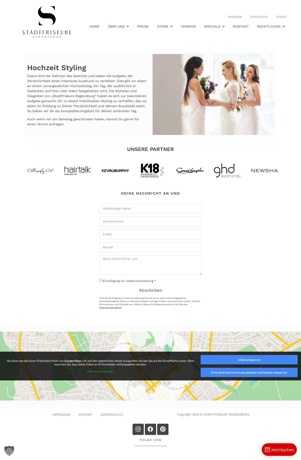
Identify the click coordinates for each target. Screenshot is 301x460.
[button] (9, 451)
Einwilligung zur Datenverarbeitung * (129, 281)
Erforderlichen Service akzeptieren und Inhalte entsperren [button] (249, 372)
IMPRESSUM (235, 16)
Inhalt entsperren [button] (249, 359)
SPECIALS (214, 26)
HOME (94, 26)
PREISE (143, 26)
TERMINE (188, 26)
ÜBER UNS (118, 26)
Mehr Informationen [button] (100, 371)
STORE (164, 26)
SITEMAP (281, 16)
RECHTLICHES (271, 26)
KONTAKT (241, 26)
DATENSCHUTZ (259, 16)
